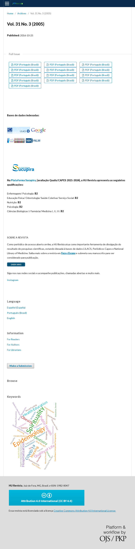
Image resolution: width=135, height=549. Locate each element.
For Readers (13, 339)
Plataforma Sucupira (23, 180)
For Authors (13, 344)
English (11, 318)
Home (10, 13)
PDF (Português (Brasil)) (26, 64)
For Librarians (14, 350)
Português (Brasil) (17, 312)
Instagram (12, 279)
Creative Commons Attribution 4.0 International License (85, 510)
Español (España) (16, 307)
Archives (21, 13)
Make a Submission (20, 365)
